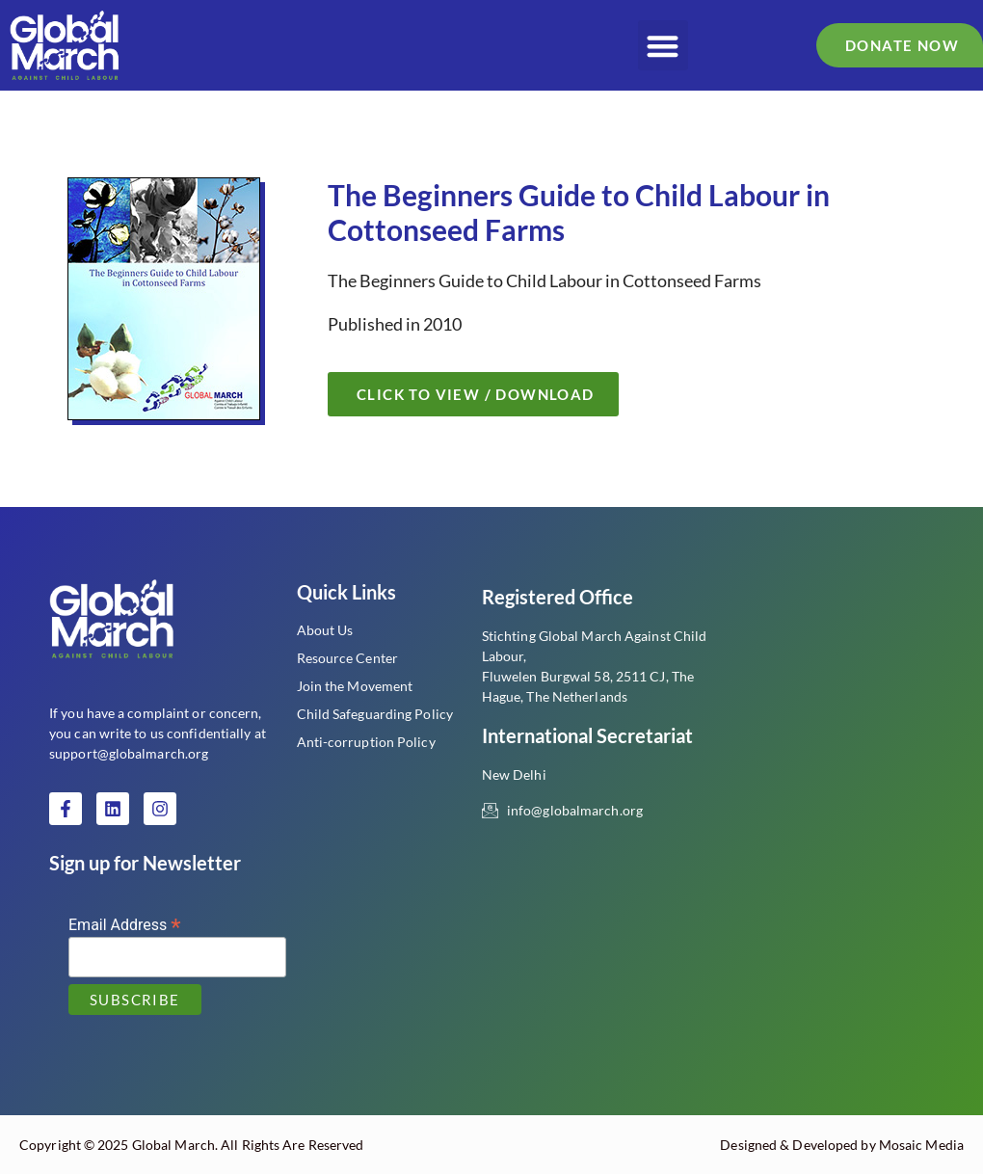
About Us (325, 630)
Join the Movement (355, 686)
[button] (663, 45)
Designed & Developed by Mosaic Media (842, 1144)
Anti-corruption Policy (366, 742)
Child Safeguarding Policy (375, 714)
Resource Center (348, 658)
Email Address (124, 924)
